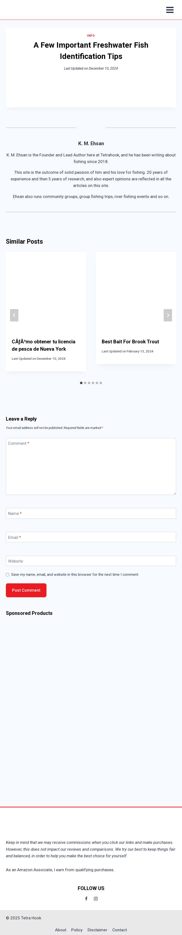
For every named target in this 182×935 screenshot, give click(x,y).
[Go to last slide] (14, 315)
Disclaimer (97, 929)
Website (15, 561)
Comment (18, 443)
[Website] (91, 561)
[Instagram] (96, 898)
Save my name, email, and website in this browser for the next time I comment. (75, 574)
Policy (76, 929)
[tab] (81, 383)
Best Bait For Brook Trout (130, 342)
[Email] (91, 537)
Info (91, 35)
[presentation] (46, 292)
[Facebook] (86, 898)
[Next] (168, 315)
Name (15, 513)
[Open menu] (169, 9)
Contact (119, 929)
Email (14, 537)
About (60, 929)
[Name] (91, 513)
